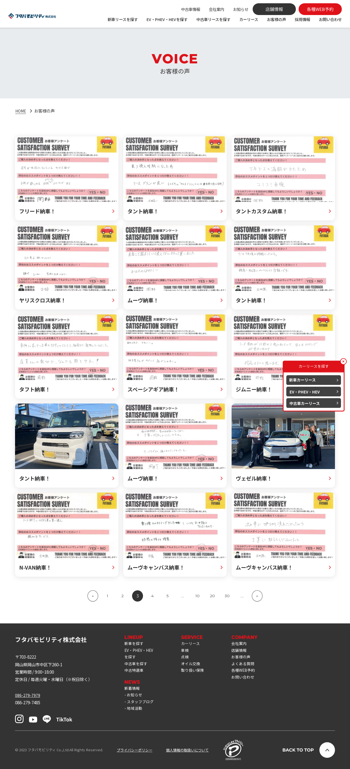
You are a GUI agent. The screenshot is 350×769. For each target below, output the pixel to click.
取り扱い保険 (196, 674)
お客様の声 (276, 19)
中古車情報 (190, 9)
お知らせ (240, 9)
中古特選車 (134, 674)
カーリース (248, 19)
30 (227, 596)
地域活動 (135, 715)
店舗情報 (244, 651)
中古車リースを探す (213, 19)
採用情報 (302, 19)
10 (198, 596)
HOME (21, 111)
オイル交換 (194, 666)
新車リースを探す (122, 19)
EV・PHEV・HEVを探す (167, 19)
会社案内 (216, 9)
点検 (188, 659)
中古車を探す (136, 666)
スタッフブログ (141, 707)
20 (212, 596)
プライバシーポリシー (134, 750)
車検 (188, 651)
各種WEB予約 (248, 674)
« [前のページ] (92, 596)
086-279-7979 (27, 695)
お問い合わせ (330, 19)
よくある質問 (248, 666)
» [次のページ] (258, 596)
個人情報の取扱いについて (187, 750)
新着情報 (132, 693)
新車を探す (134, 644)
